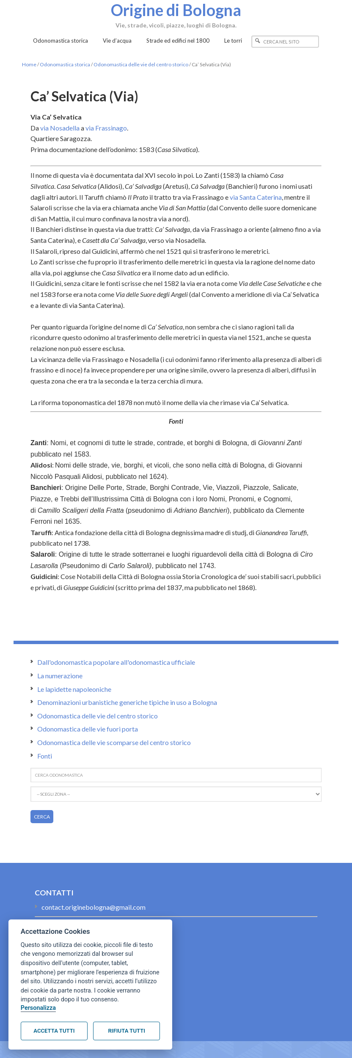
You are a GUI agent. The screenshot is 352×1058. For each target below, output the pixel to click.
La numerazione (59, 676)
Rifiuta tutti (126, 1031)
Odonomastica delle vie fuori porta (87, 729)
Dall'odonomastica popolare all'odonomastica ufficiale (116, 662)
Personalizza (38, 1008)
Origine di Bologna (176, 9)
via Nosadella (60, 128)
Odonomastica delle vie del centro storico (141, 64)
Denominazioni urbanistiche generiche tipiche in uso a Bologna (127, 702)
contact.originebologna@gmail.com (93, 907)
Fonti (44, 756)
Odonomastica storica (65, 64)
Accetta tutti (53, 1031)
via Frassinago (106, 128)
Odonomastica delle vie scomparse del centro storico (114, 742)
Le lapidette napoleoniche (74, 689)
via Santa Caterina (256, 197)
